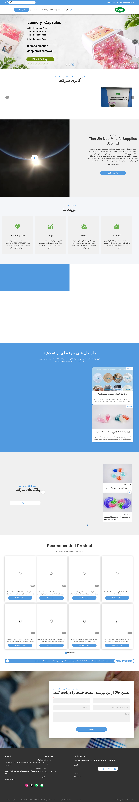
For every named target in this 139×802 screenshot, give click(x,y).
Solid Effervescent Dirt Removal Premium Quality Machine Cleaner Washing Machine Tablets (51, 593)
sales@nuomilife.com (108, 769)
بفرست (91, 729)
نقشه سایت (113, 799)
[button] (72, 64)
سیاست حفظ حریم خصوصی (126, 799)
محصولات (57, 9)
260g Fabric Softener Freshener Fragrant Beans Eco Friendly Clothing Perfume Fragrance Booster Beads (51, 640)
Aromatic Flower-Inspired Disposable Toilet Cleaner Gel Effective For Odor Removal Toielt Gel (20, 640)
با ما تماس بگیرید (34, 9)
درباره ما (65, 9)
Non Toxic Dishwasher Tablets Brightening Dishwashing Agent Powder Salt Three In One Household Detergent (72, 661)
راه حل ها (45, 9)
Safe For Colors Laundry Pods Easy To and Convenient (117, 593)
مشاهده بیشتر (113, 164)
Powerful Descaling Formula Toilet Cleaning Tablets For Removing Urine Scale (84, 640)
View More (70, 653)
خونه (70, 9)
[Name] (11, 2)
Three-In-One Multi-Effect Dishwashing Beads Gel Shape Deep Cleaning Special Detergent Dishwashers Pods (20, 593)
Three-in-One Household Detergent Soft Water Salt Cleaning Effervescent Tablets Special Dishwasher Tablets (117, 640)
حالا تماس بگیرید (113, 173)
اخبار (51, 9)
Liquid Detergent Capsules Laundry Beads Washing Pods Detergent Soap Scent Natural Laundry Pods (84, 593)
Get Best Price (117, 598)
